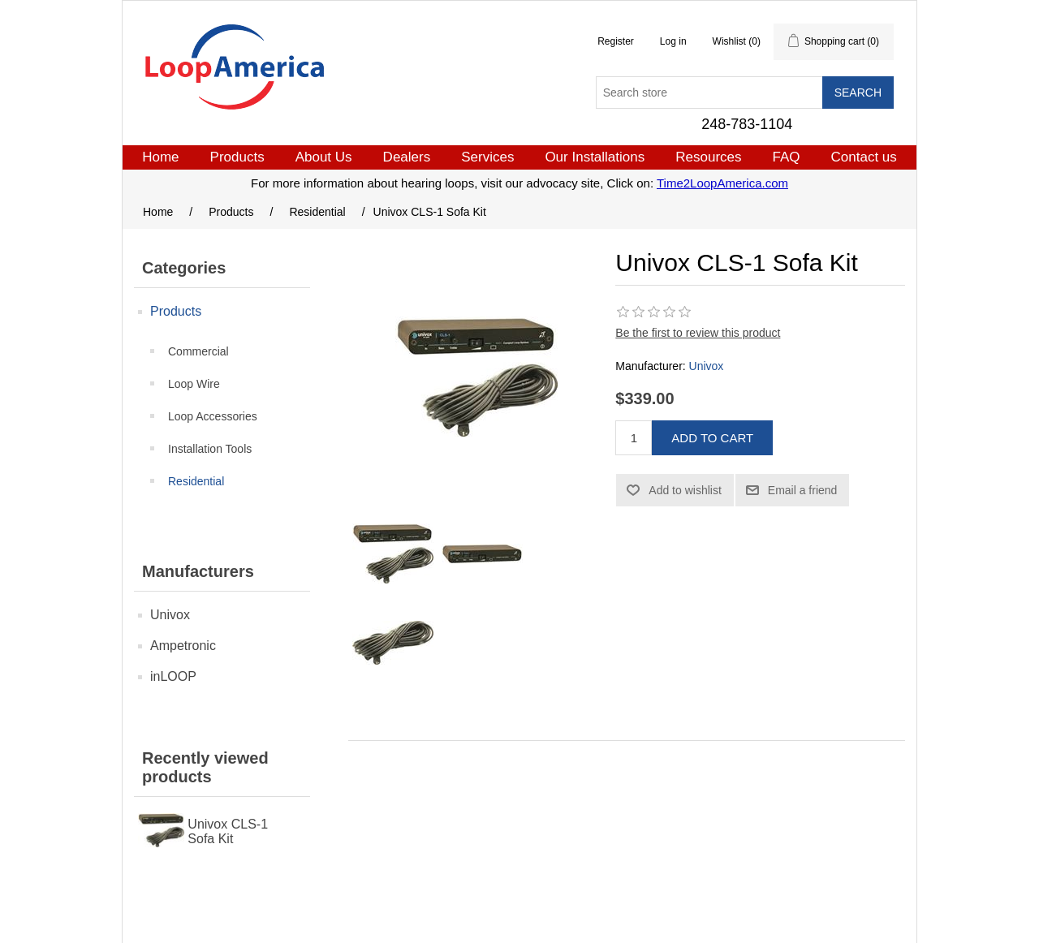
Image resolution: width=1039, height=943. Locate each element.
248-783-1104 (746, 124)
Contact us (864, 157)
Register (615, 41)
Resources (708, 157)
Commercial (198, 351)
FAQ (786, 157)
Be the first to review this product (697, 332)
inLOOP (173, 676)
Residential (196, 481)
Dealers (407, 157)
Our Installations (595, 157)
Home (160, 157)
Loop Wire (194, 383)
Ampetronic (183, 645)
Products (237, 157)
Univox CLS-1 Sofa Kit (228, 831)
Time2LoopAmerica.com (722, 183)
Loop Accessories (212, 416)
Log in (673, 41)
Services (487, 157)
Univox (170, 615)
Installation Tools (210, 448)
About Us (323, 157)
